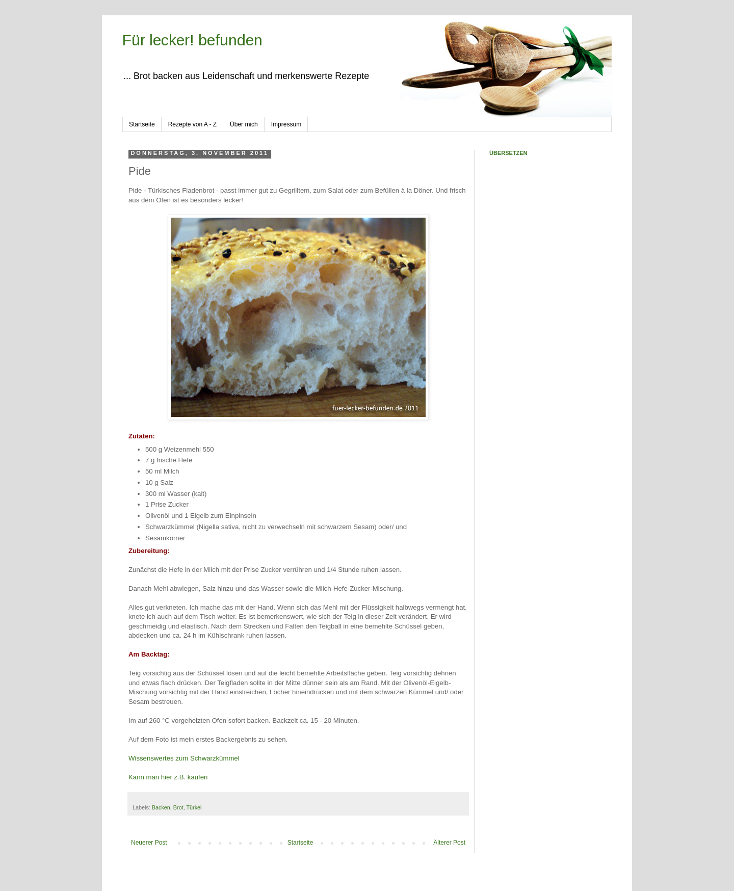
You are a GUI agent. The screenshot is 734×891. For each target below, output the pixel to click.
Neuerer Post (149, 842)
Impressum (286, 124)
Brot (178, 807)
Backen (161, 807)
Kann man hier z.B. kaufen (167, 777)
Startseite (142, 124)
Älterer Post (449, 842)
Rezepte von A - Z (192, 124)
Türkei (193, 807)
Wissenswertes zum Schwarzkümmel (184, 758)
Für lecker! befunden (192, 40)
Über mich (244, 124)
